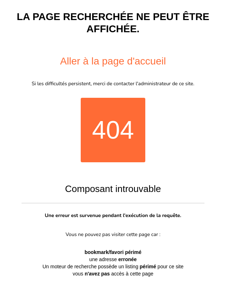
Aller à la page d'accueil (113, 61)
